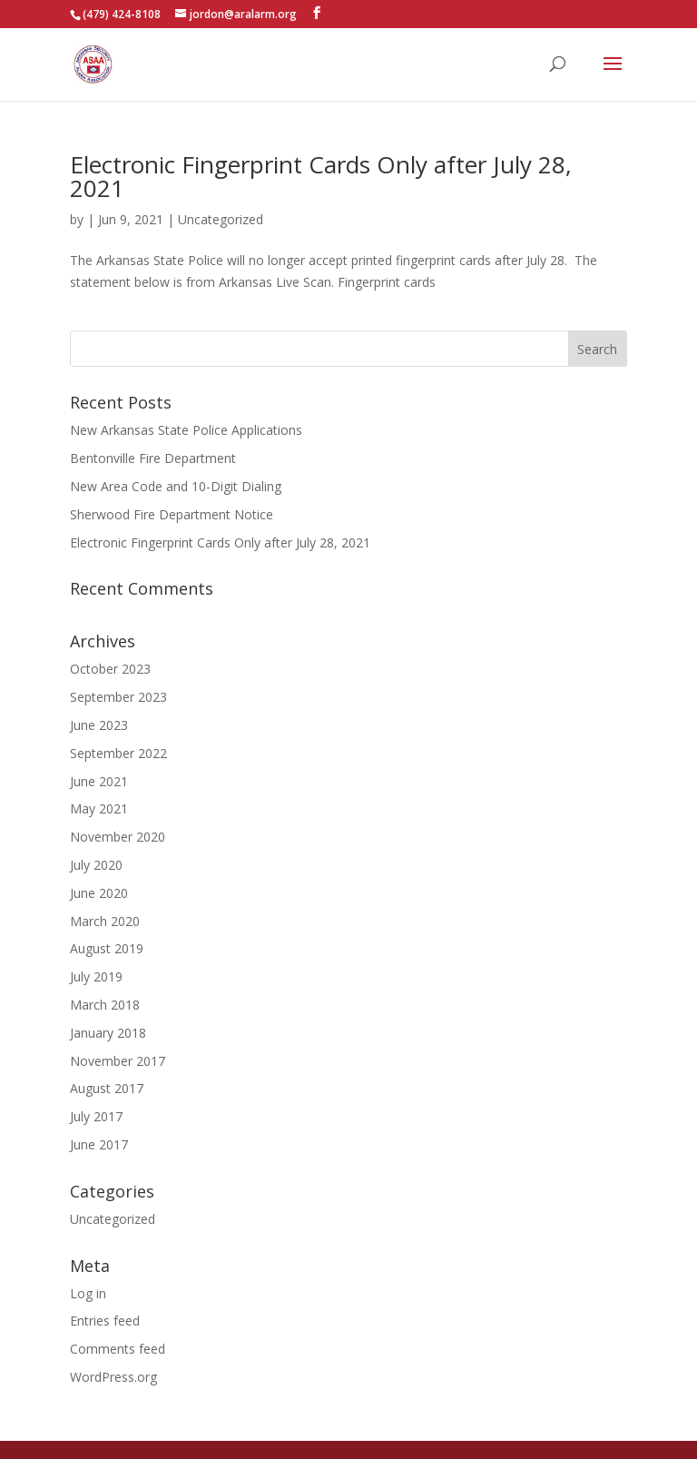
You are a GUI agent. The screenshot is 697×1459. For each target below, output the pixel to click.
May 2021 (99, 808)
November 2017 (117, 1061)
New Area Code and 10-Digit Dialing (175, 486)
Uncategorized (220, 219)
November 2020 (117, 836)
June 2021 (99, 781)
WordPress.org (113, 1376)
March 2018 (105, 1004)
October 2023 (110, 668)
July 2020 (96, 864)
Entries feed (105, 1320)
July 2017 (96, 1116)
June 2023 (99, 725)
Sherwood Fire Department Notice (171, 514)
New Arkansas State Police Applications (186, 430)
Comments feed (117, 1348)
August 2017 (106, 1088)
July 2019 (96, 976)
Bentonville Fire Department (153, 458)
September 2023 (118, 696)
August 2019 (106, 948)
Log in (88, 1293)
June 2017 (99, 1144)
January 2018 (108, 1032)
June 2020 (99, 893)
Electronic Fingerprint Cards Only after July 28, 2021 (321, 176)
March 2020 (105, 921)
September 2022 (118, 753)
